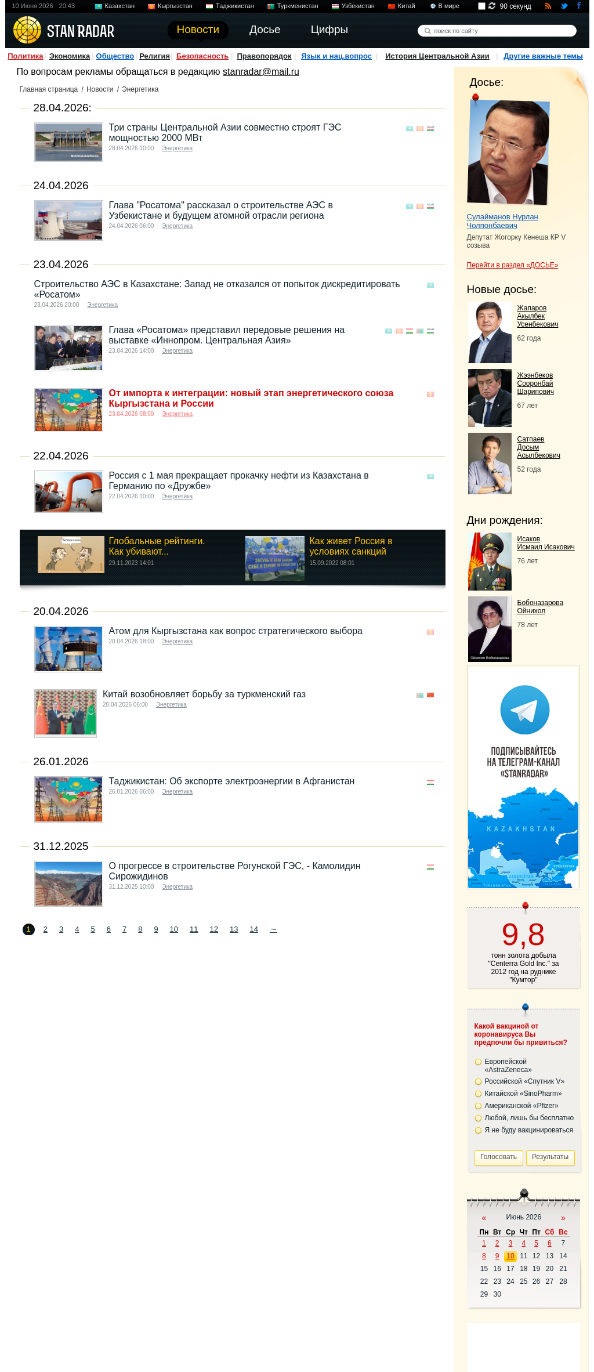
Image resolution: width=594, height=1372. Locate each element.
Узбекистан (358, 5)
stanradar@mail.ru (261, 72)
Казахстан (120, 5)
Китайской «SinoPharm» (523, 1093)
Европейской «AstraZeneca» (508, 1066)
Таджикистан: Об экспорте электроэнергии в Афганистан (232, 781)
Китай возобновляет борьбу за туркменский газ (204, 694)
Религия (154, 56)
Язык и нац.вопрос (336, 56)
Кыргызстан (175, 5)
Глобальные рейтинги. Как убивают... (157, 546)
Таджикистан (235, 5)
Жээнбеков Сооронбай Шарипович (536, 383)
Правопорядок (264, 56)
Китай (406, 5)
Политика (25, 56)
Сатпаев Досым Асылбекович (538, 447)
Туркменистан (297, 5)
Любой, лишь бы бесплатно (529, 1118)
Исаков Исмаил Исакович (546, 543)
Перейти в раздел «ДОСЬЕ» (513, 265)
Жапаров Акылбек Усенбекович (538, 316)
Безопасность (202, 56)
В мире (449, 5)
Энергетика (177, 148)
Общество (115, 56)
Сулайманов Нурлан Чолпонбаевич (502, 221)
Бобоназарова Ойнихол (540, 607)
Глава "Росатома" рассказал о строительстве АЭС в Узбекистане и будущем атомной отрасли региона (221, 210)
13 (234, 929)
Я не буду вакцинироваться (529, 1130)
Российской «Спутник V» (525, 1081)
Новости (99, 89)
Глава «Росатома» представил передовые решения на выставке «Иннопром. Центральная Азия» (227, 335)
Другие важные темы (543, 56)
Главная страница (49, 89)
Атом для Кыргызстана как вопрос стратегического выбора (236, 631)
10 (174, 929)
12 (214, 929)
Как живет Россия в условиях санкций (350, 546)
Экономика (69, 56)
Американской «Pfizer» (522, 1106)
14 (253, 929)
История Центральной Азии (437, 56)
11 (194, 929)
